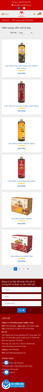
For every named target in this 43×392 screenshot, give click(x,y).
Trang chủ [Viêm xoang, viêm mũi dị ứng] (5, 20)
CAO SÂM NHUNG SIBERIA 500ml (21, 143)
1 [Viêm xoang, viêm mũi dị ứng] (15, 269)
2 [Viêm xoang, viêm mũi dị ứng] (19, 269)
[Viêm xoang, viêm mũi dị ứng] (21, 14)
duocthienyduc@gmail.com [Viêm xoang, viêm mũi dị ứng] (21, 5)
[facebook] (19, 8)
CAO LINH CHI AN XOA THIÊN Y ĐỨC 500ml (21, 106)
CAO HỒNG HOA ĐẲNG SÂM (21, 256)
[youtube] (24, 8)
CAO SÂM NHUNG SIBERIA (21, 219)
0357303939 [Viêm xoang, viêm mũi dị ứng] (24, 2)
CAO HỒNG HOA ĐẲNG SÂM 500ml (21, 181)
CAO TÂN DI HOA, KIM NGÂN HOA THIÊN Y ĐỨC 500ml (21, 67)
